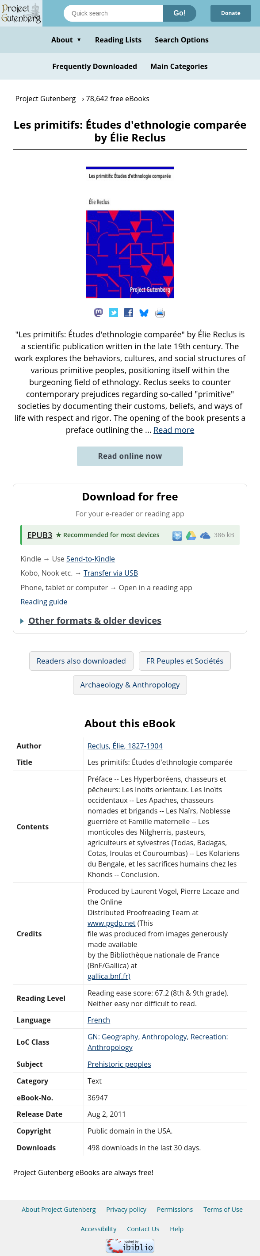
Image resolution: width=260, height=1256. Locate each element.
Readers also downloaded (81, 661)
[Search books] (113, 13)
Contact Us (143, 1229)
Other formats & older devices (94, 620)
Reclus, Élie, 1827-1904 (125, 746)
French (99, 1020)
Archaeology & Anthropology (130, 685)
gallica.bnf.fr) (109, 976)
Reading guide (43, 602)
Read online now (130, 456)
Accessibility (99, 1229)
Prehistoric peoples (119, 1064)
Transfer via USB (111, 573)
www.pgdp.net (112, 923)
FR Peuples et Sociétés (184, 661)
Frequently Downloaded (94, 66)
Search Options (182, 40)
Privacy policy (126, 1209)
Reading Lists (118, 40)
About (66, 39)
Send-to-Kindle (90, 559)
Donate (231, 13)
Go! (179, 13)
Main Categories (179, 66)
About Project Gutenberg (59, 1209)
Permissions (175, 1209)
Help (177, 1229)
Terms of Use (223, 1209)
